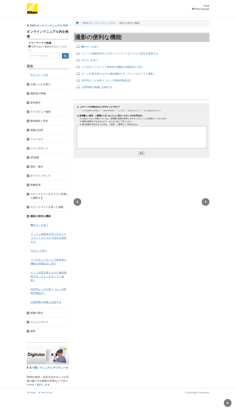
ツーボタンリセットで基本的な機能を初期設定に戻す (48, 261)
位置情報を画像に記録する (46, 302)
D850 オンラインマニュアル (99, 23)
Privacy (32, 392)
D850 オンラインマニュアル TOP (49, 25)
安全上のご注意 (39, 75)
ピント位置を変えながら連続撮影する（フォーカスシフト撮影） (48, 276)
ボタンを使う (40, 225)
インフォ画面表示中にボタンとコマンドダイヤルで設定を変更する (48, 238)
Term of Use (46, 392)
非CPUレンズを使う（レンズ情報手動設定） (48, 291)
